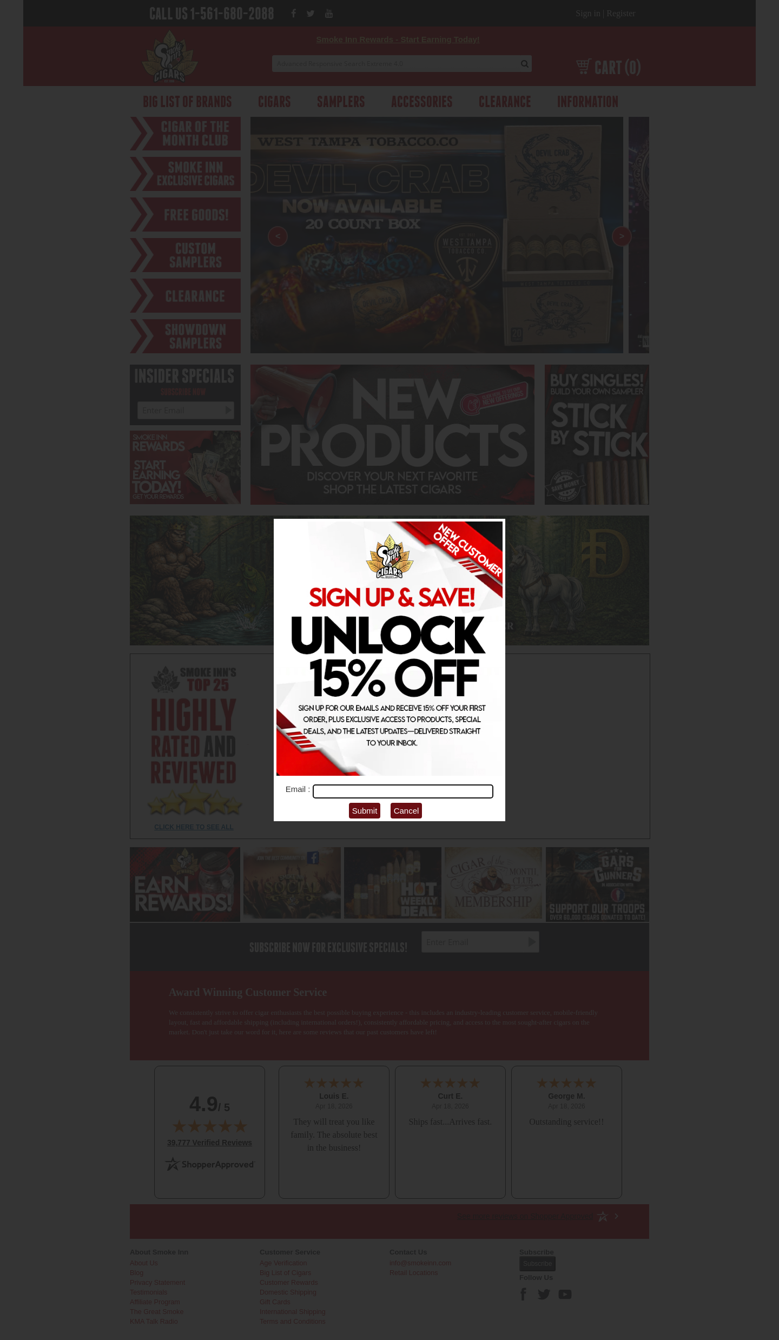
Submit (365, 810)
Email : (299, 789)
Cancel (406, 810)
